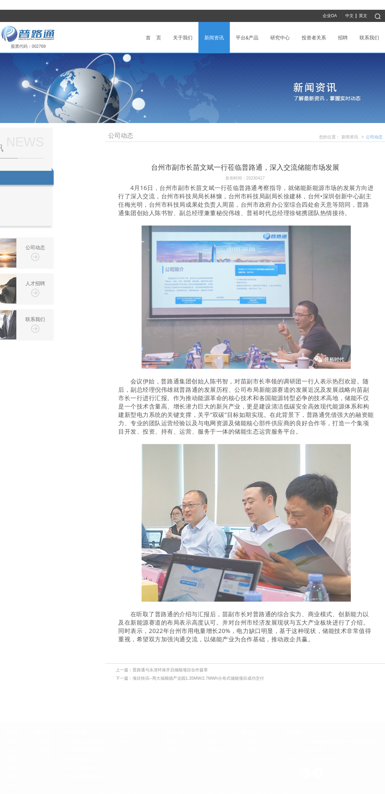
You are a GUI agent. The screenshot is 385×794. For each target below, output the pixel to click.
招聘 (343, 37)
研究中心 (280, 37)
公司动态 (374, 138)
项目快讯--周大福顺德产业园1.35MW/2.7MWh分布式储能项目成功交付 (198, 679)
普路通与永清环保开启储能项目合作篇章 (170, 671)
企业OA (330, 15)
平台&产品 (247, 37)
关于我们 (182, 37)
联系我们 (369, 37)
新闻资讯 (214, 37)
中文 (349, 15)
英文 (363, 15)
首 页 (153, 37)
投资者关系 (314, 37)
